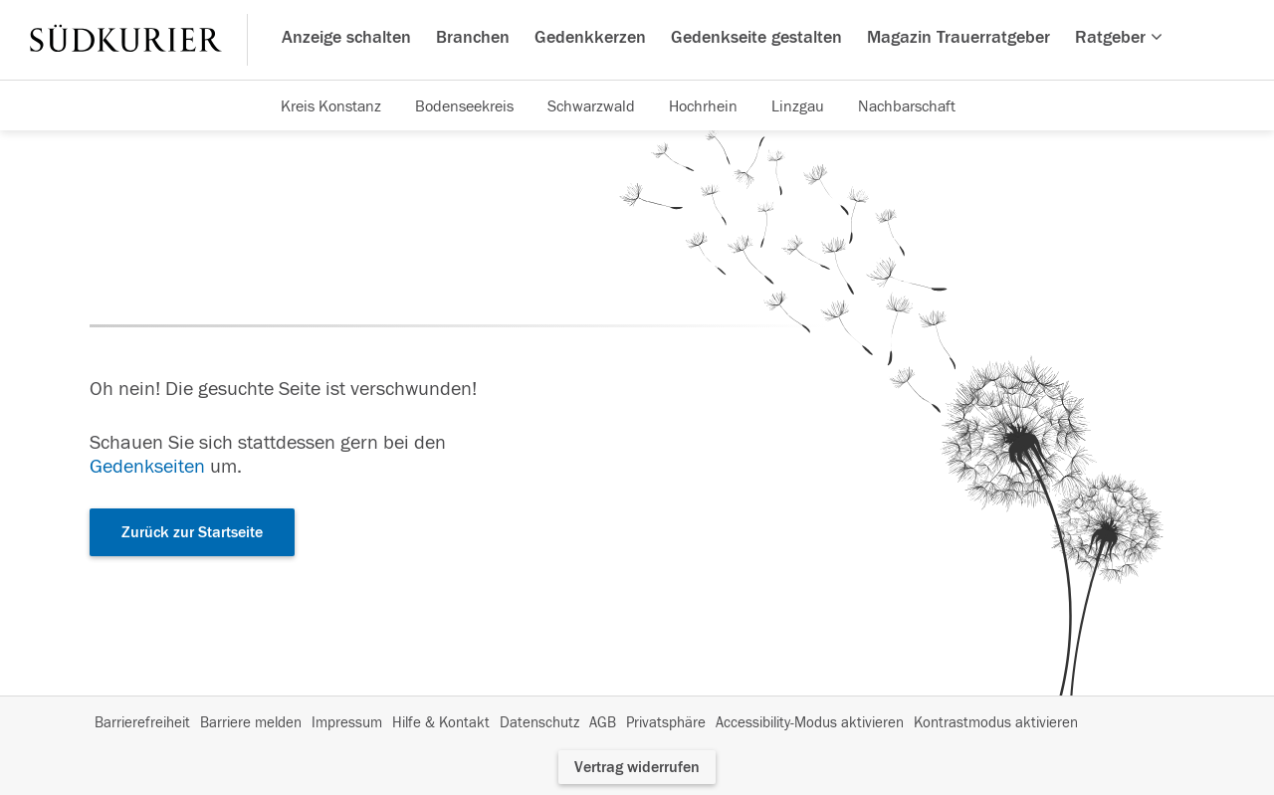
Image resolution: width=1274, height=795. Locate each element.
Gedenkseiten (147, 466)
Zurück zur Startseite (192, 532)
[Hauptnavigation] (637, 40)
